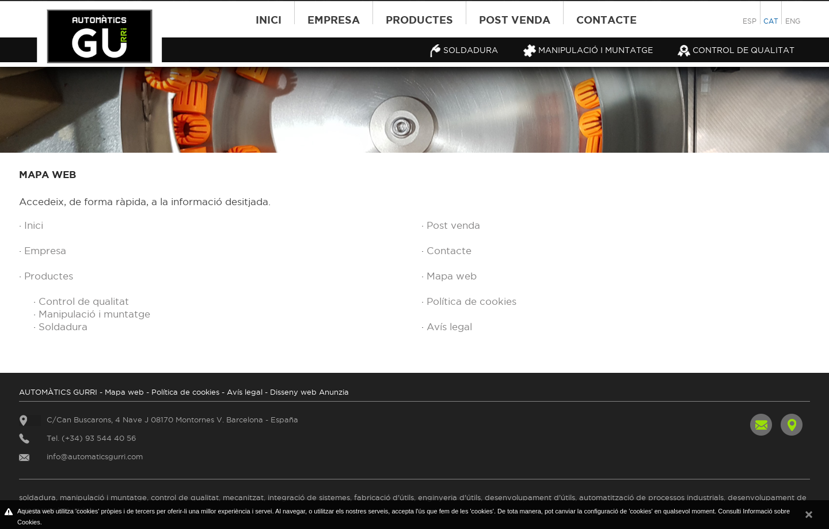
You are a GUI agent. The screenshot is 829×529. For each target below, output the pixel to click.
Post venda (514, 19)
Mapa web (452, 276)
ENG (792, 21)
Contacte (606, 19)
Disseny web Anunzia (309, 392)
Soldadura (463, 50)
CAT (770, 21)
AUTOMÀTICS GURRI (58, 392)
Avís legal (449, 327)
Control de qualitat (736, 50)
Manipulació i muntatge (588, 50)
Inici (269, 19)
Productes (419, 19)
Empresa (333, 19)
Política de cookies (471, 301)
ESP (749, 21)
